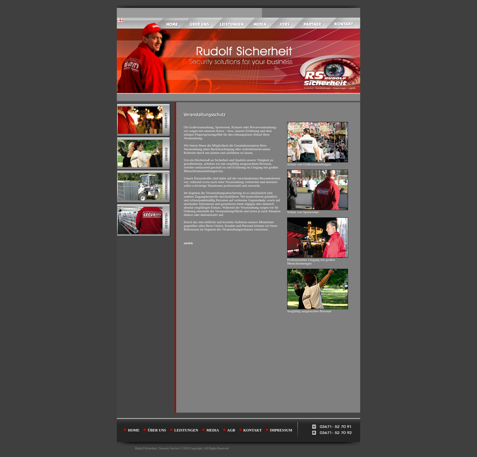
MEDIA (212, 430)
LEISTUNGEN (186, 430)
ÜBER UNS (157, 430)
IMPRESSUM (281, 430)
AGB (231, 430)
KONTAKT (252, 430)
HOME (133, 430)
